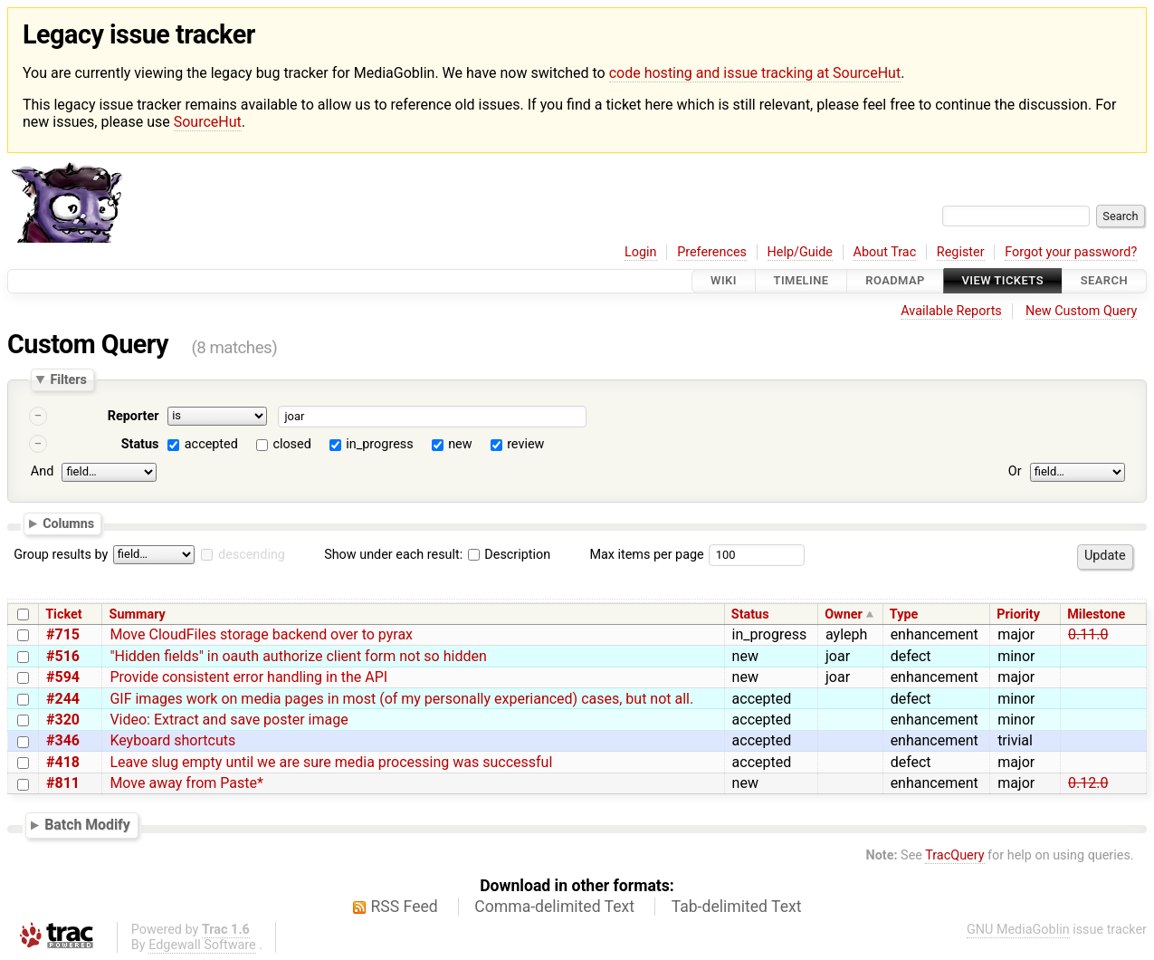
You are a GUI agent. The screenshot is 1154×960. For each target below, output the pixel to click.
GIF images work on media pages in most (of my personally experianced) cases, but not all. (401, 698)
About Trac (885, 252)
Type (904, 614)
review (525, 444)
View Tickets (1003, 281)
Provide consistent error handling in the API (248, 677)
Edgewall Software (202, 945)
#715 (63, 634)
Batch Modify (87, 824)
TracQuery (954, 855)
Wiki (724, 281)
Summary (138, 614)
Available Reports (951, 311)
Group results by (61, 554)
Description (509, 554)
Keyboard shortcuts (172, 740)
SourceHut (208, 121)
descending (251, 554)
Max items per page (646, 554)
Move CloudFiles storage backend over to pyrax (261, 634)
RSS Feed (404, 907)
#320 (63, 719)
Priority (1018, 614)
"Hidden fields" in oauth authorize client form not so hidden (298, 656)
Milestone (1096, 614)
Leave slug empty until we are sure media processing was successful (331, 762)
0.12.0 (1088, 783)
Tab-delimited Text (737, 907)
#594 (63, 677)
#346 (63, 740)
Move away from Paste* (186, 783)
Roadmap (895, 281)
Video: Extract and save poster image (229, 719)
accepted (211, 444)
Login (641, 252)
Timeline (801, 281)
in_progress (379, 444)
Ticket (63, 614)
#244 (63, 698)
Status (140, 444)
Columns (68, 523)
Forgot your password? (1071, 252)
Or (1015, 471)
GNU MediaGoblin (1018, 929)
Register (961, 252)
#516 (63, 656)
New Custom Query (1081, 311)
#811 (63, 783)
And (42, 471)
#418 (63, 762)
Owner (844, 614)
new (460, 444)
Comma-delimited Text (554, 907)
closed (291, 444)
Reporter (133, 416)
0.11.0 (1088, 634)
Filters (68, 379)
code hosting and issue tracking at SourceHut (755, 73)
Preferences (712, 252)
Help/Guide (800, 252)
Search (1104, 281)
